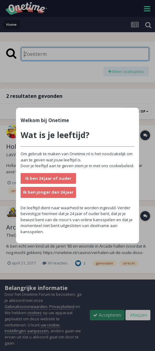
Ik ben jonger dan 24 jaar (48, 192)
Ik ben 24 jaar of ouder (48, 178)
